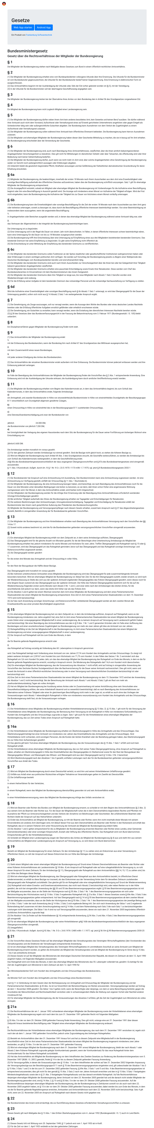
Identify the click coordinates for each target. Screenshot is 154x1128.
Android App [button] (44, 27)
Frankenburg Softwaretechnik (39, 35)
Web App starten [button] (23, 27)
